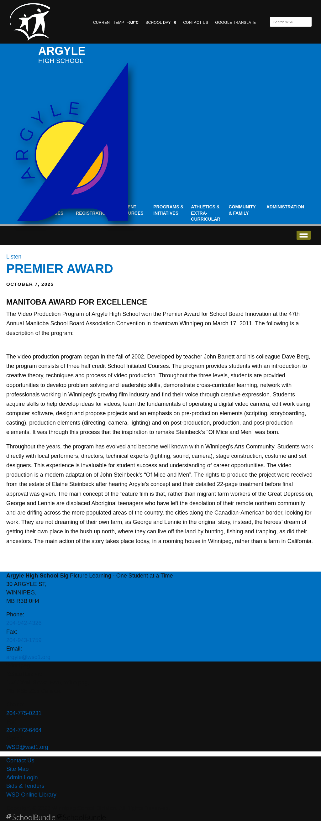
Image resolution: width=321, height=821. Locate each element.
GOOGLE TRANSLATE (236, 22)
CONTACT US (195, 22)
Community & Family (242, 210)
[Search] (285, 22)
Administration (285, 206)
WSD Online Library (31, 795)
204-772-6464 (24, 730)
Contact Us (20, 760)
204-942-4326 (24, 623)
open (304, 235)
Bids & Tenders (25, 786)
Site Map (17, 769)
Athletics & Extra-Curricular (205, 213)
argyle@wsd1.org (28, 657)
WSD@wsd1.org (27, 747)
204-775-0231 (24, 713)
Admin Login (22, 777)
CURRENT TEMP (116, 22)
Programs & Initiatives (168, 210)
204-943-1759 (24, 640)
